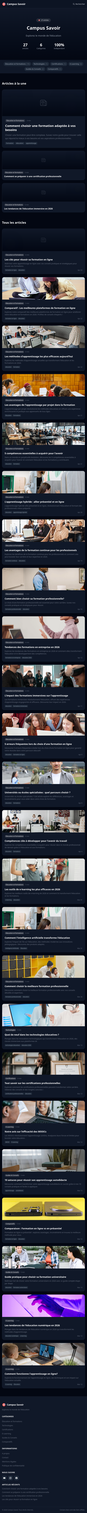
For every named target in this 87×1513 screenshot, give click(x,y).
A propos (6, 1453)
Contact (5, 1457)
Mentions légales (9, 1461)
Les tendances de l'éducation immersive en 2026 (22, 1496)
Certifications (59, 64)
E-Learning (76, 64)
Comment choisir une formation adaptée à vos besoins (25, 1488)
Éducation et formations (17, 64)
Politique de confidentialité (13, 1465)
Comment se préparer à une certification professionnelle (25, 1492)
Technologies (41, 64)
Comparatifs (54, 69)
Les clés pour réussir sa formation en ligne (19, 1499)
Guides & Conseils (35, 69)
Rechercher (79, 4)
